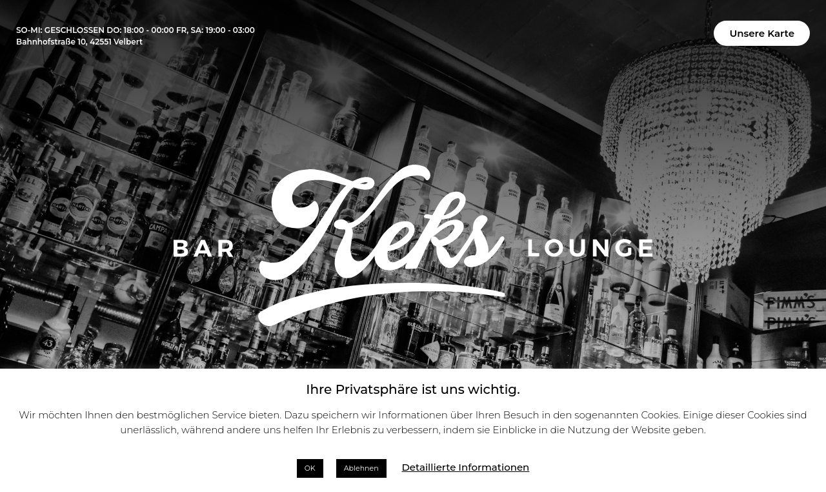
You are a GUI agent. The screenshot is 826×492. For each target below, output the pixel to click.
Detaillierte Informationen (465, 467)
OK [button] (310, 468)
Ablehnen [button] (361, 468)
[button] (762, 33)
